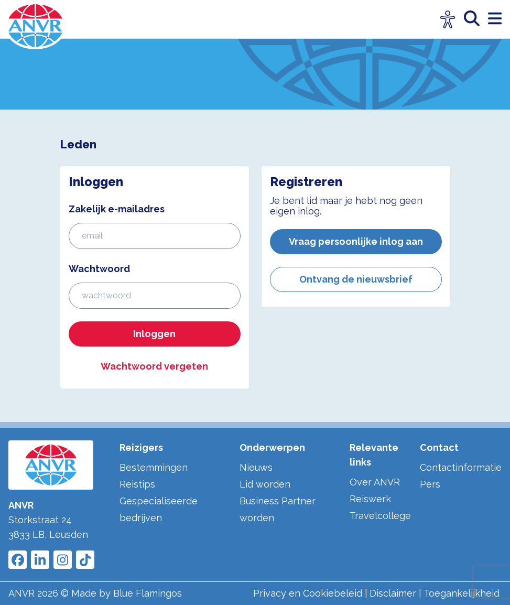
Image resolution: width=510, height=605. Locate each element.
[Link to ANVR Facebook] (17, 559)
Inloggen (154, 333)
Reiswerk (370, 498)
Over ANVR (375, 482)
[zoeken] (476, 19)
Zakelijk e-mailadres (117, 208)
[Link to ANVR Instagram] (62, 559)
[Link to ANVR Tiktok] (85, 559)
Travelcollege (380, 515)
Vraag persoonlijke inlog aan (356, 241)
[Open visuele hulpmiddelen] (448, 19)
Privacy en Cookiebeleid (307, 593)
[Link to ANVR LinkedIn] (40, 559)
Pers (430, 484)
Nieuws (256, 467)
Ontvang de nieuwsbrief (356, 279)
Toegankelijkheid (462, 593)
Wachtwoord (99, 268)
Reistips (137, 484)
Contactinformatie (461, 467)
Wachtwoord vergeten (154, 366)
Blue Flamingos (147, 593)
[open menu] (495, 19)
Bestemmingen (154, 467)
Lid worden (265, 484)
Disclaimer (393, 593)
